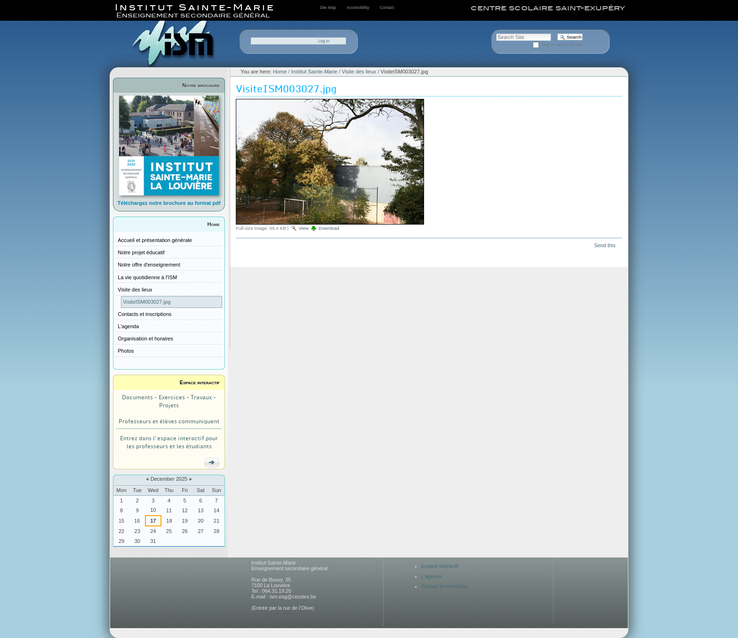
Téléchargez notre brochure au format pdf (169, 203)
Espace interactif (200, 382)
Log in (323, 41)
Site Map (328, 7)
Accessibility (357, 7)
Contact (387, 7)
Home (214, 224)
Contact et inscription (444, 586)
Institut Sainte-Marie (314, 71)
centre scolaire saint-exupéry (548, 8)
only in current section (562, 44)
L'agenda (431, 576)
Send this (604, 245)
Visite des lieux (359, 71)
